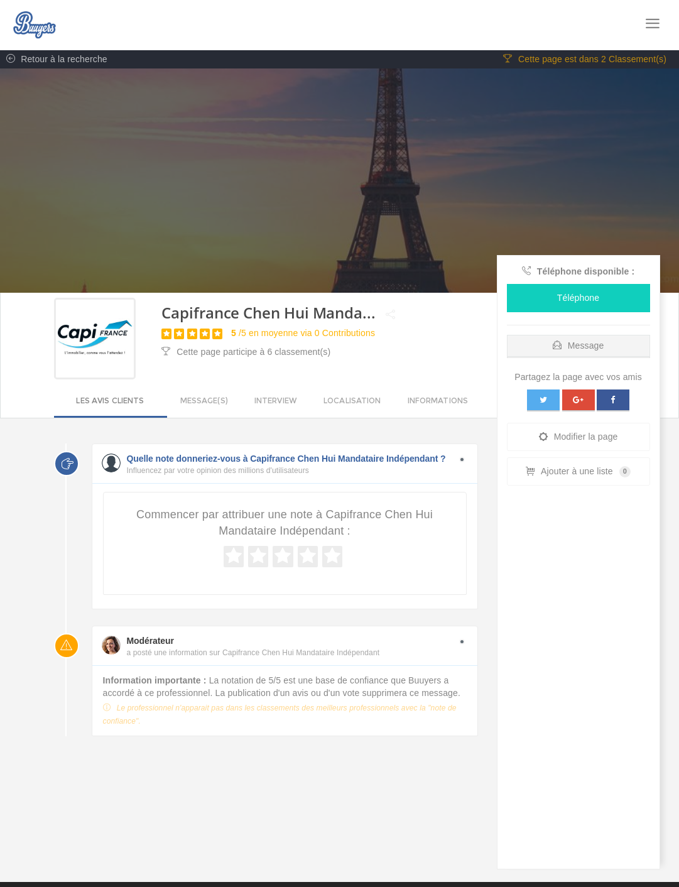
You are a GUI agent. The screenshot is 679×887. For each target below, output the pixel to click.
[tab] (578, 343)
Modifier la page (578, 437)
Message (578, 346)
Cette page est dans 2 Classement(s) (584, 60)
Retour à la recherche (53, 60)
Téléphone (578, 298)
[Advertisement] (578, 680)
